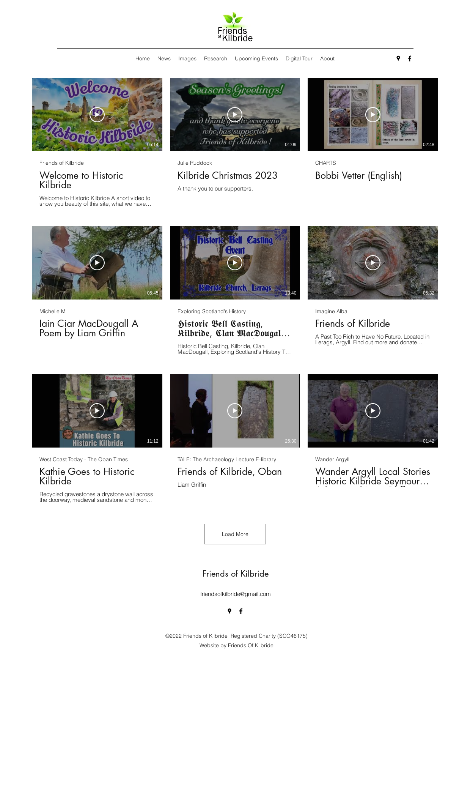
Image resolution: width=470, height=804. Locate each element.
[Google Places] (398, 58)
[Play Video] (97, 114)
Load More (235, 534)
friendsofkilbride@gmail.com (235, 593)
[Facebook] (409, 58)
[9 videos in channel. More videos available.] (235, 290)
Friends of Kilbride (236, 573)
